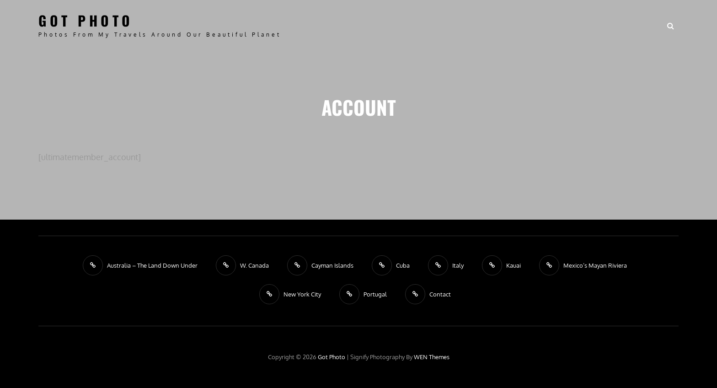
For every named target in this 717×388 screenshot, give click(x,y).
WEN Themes (431, 357)
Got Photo (86, 20)
